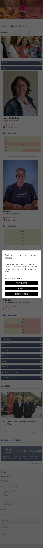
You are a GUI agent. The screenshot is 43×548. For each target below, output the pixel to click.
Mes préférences (21, 294)
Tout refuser (21, 288)
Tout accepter (21, 283)
